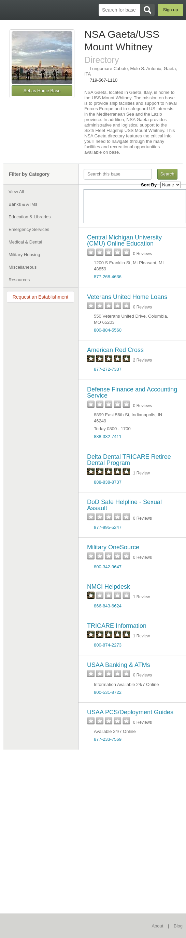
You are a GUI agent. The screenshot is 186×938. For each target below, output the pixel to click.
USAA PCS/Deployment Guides (130, 712)
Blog (178, 925)
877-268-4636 (107, 276)
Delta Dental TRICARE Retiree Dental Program (129, 459)
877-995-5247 (107, 527)
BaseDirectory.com (9, 9)
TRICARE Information (116, 625)
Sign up (170, 9)
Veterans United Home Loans (127, 297)
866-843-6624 (107, 605)
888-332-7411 (107, 436)
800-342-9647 (107, 566)
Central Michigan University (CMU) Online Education (124, 240)
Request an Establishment (40, 297)
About (157, 925)
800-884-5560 (107, 330)
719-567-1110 (103, 80)
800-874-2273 (107, 645)
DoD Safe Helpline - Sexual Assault (124, 505)
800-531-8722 (107, 692)
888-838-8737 (107, 482)
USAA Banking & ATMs (118, 664)
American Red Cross (115, 350)
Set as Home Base (42, 90)
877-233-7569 (107, 739)
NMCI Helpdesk (108, 586)
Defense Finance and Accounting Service (132, 392)
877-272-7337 (107, 369)
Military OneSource (113, 547)
